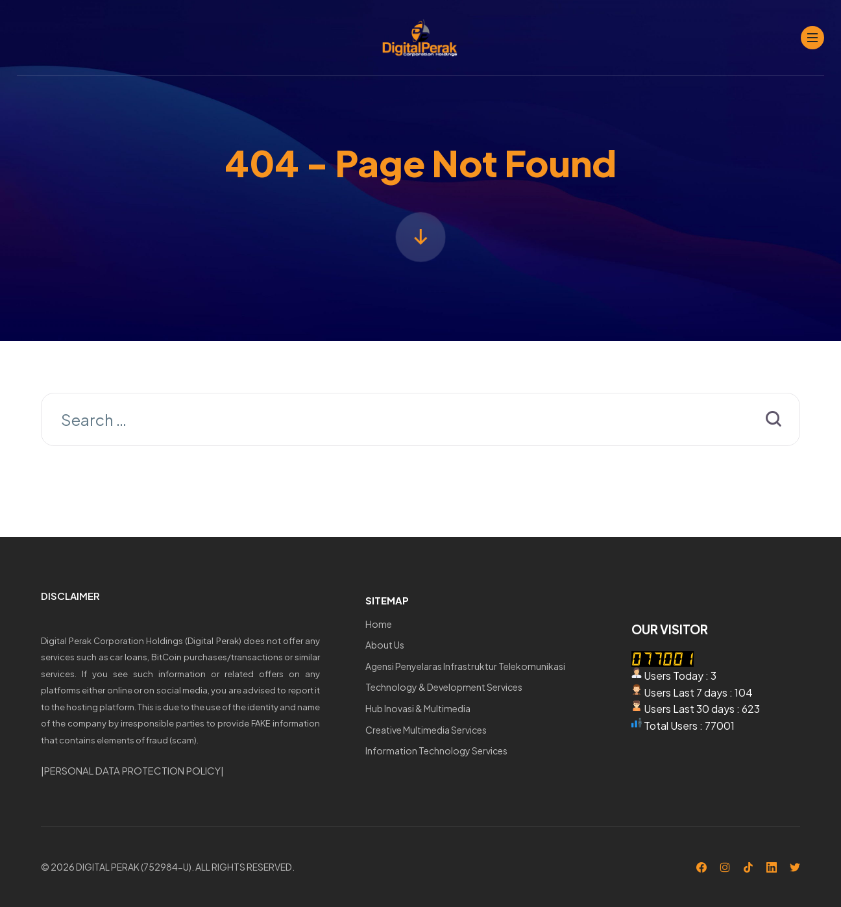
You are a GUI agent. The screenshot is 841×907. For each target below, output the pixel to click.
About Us (384, 645)
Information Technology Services (436, 750)
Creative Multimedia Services (426, 730)
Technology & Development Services (443, 687)
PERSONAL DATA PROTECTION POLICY (132, 770)
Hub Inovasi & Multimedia (417, 708)
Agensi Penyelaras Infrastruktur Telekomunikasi (465, 666)
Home (378, 624)
